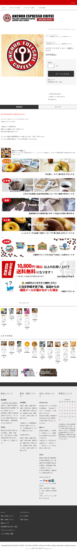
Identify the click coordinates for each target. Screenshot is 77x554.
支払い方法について (7, 516)
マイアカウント (25, 512)
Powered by (38, 548)
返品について (51, 79)
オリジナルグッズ (54, 35)
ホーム (4, 7)
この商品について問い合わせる (55, 96)
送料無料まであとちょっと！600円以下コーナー (61, 36)
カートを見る (24, 516)
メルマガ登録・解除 (7, 534)
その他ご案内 (40, 7)
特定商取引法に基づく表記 (55, 82)
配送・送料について (7, 519)
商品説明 (19, 107)
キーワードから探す (28, 7)
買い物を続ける (51, 99)
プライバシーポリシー (8, 530)
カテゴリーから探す (13, 7)
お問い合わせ (24, 519)
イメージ (58, 107)
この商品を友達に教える (53, 94)
